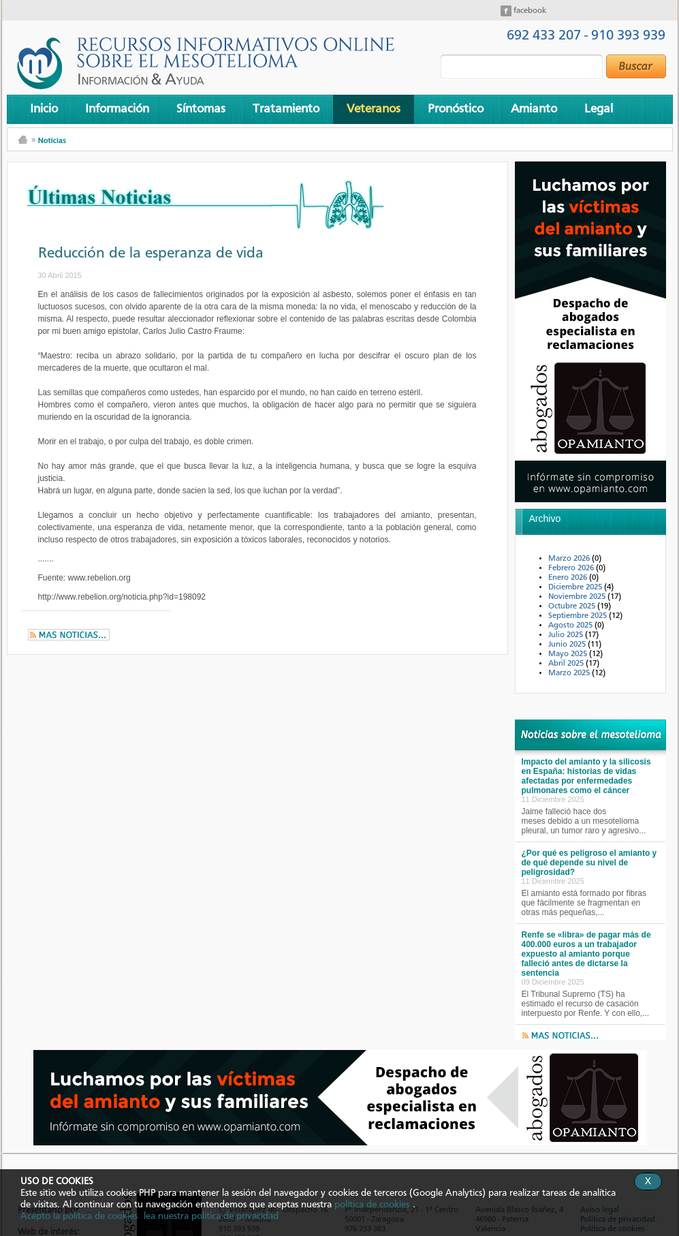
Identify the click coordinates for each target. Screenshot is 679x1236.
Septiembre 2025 (578, 616)
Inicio (44, 109)
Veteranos (373, 109)
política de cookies (371, 1204)
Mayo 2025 (568, 654)
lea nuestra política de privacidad (211, 1216)
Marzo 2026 (570, 559)
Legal (598, 109)
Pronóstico (456, 109)
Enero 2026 (568, 578)
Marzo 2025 (570, 673)
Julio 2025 (566, 635)
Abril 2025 (567, 664)
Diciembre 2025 (576, 587)
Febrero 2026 (572, 568)
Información (117, 109)
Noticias (52, 140)
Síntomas (200, 109)
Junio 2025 (568, 644)
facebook (528, 11)
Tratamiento (286, 109)
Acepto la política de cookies (79, 1216)
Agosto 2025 (571, 625)
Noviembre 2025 (577, 597)
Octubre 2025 (572, 606)
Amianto (534, 109)
